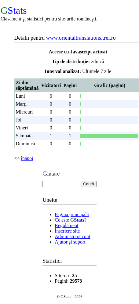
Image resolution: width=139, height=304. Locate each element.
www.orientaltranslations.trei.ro (80, 38)
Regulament (66, 225)
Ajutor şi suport (70, 241)
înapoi (27, 158)
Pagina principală (72, 214)
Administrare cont (72, 236)
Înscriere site (67, 230)
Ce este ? (70, 220)
